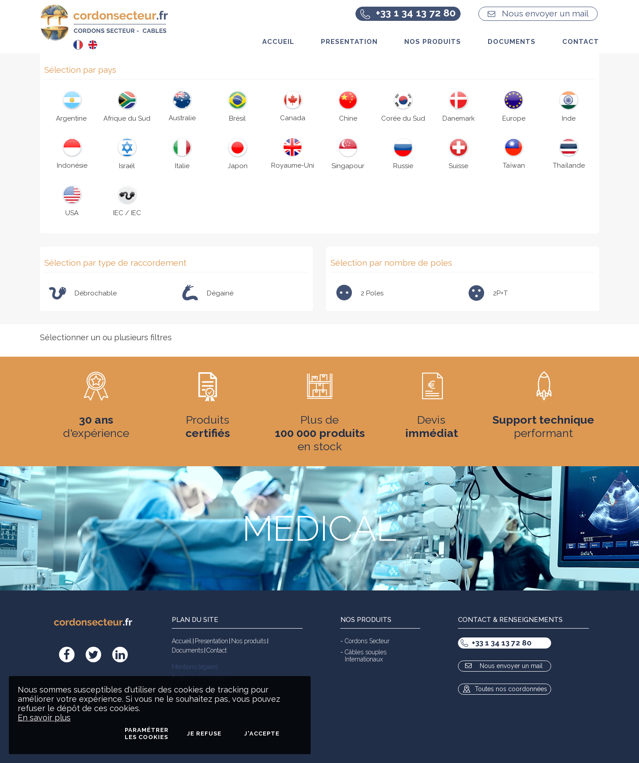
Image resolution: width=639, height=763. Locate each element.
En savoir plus (44, 717)
